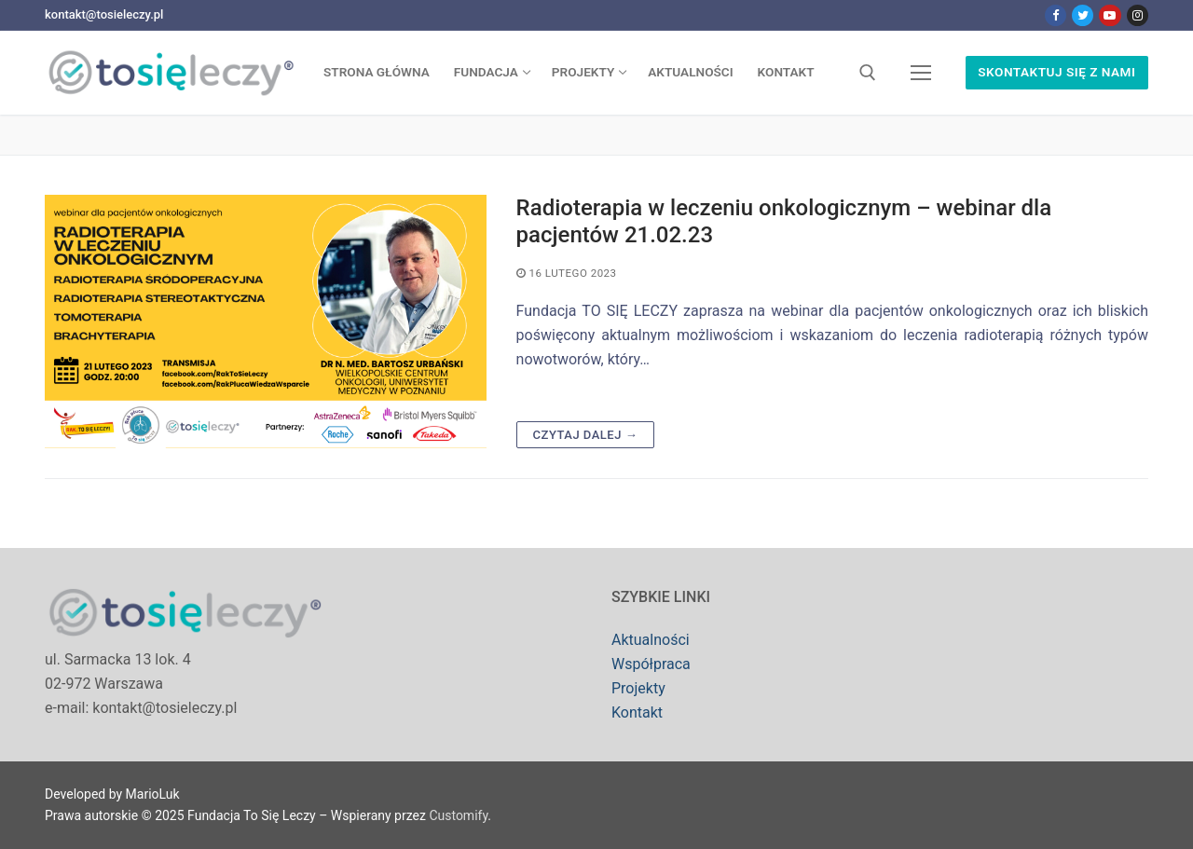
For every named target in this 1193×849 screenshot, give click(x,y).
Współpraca (651, 664)
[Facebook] (1055, 15)
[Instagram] (1137, 15)
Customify (458, 815)
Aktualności (650, 640)
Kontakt (637, 712)
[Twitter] (1082, 15)
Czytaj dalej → (585, 435)
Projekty (638, 688)
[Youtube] (1109, 15)
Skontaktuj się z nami (1056, 71)
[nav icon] (921, 72)
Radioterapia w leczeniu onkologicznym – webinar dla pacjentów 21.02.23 (784, 221)
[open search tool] (867, 72)
